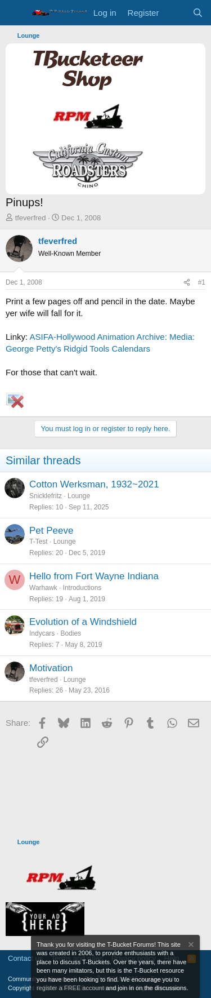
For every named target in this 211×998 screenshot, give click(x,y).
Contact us (25, 958)
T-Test (38, 541)
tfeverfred (30, 218)
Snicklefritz (45, 496)
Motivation (51, 668)
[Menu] (15, 13)
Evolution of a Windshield (83, 621)
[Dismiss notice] (190, 946)
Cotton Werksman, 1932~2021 (94, 484)
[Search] (198, 12)
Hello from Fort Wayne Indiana (94, 576)
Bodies (70, 633)
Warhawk (43, 588)
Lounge (79, 496)
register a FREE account (70, 987)
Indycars (42, 633)
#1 (201, 282)
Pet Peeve (51, 530)
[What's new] (175, 12)
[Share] (186, 282)
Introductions (82, 588)
